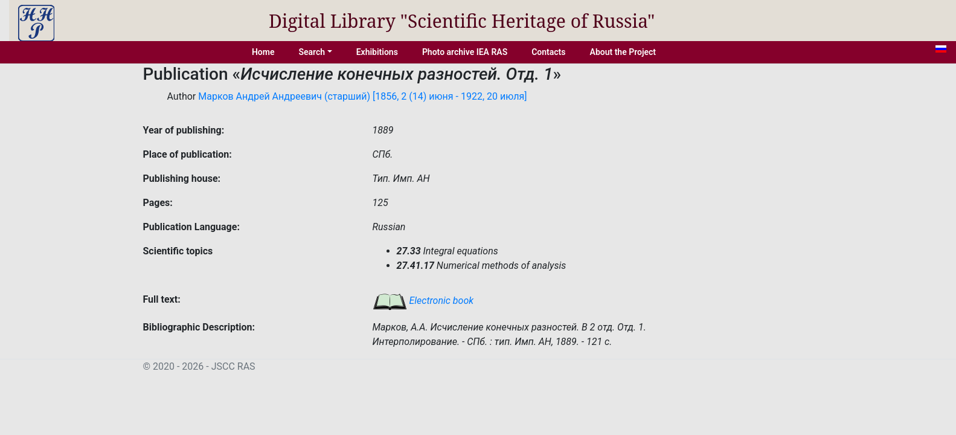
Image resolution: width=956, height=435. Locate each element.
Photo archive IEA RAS (464, 52)
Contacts (548, 52)
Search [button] (311, 52)
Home (263, 52)
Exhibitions (377, 52)
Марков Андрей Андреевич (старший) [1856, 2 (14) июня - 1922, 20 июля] (362, 96)
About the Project (623, 52)
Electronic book (423, 300)
